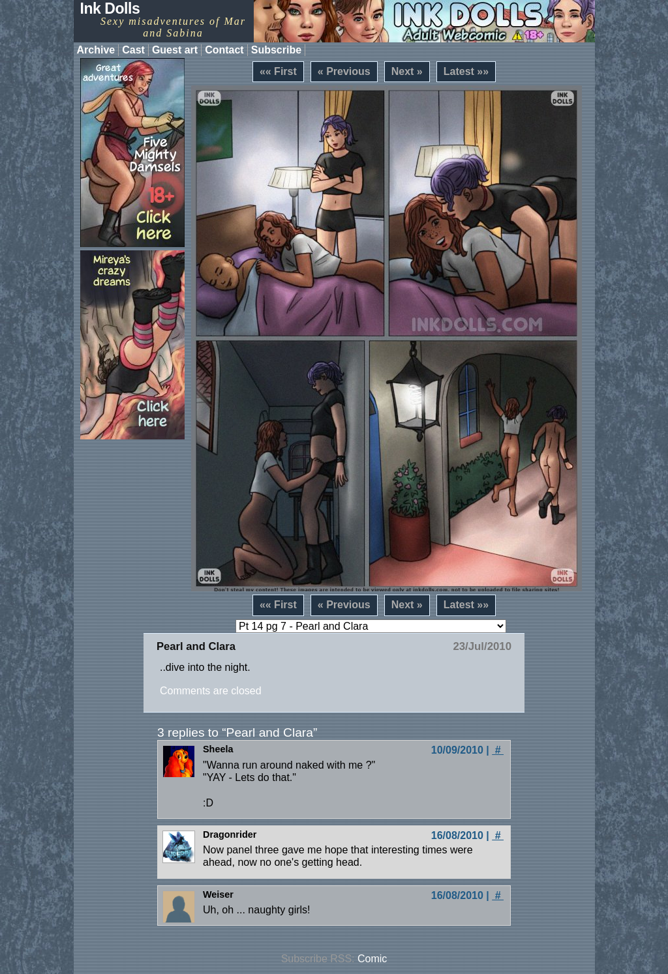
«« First (278, 71)
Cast (133, 49)
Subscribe (276, 49)
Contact (224, 49)
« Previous (344, 71)
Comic (372, 958)
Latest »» (466, 71)
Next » (407, 71)
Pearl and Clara (196, 646)
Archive (96, 49)
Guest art (175, 49)
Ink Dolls (110, 8)
